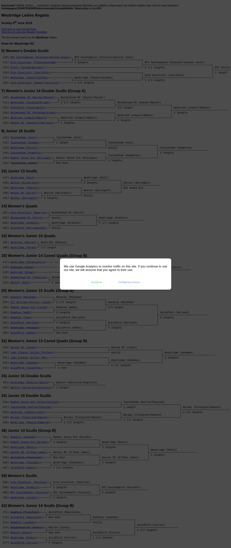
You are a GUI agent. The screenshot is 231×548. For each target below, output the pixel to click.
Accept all (96, 282)
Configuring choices (129, 282)
